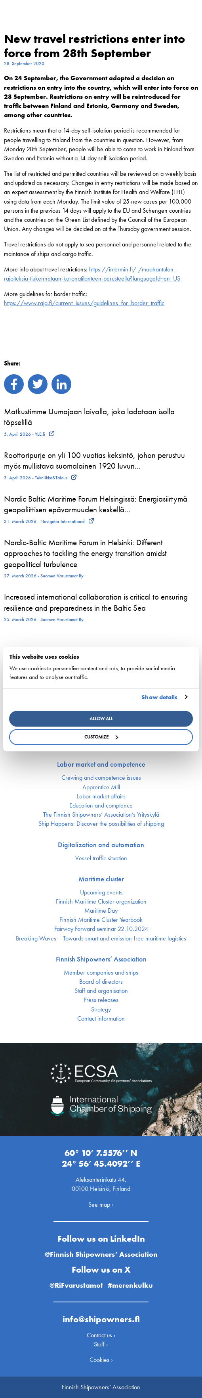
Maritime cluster (101, 879)
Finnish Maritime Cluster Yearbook (101, 920)
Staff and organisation (101, 991)
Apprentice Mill (101, 787)
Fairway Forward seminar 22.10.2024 (101, 929)
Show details (159, 697)
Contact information (101, 1018)
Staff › (101, 1344)
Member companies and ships (101, 972)
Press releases (101, 1000)
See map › (101, 1204)
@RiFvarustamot (76, 1285)
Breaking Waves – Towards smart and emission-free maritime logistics (101, 938)
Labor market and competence (101, 764)
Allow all (101, 718)
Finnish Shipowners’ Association (101, 959)
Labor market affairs (101, 796)
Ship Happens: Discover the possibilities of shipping (101, 824)
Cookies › (101, 1360)
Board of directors (101, 982)
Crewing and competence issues (101, 778)
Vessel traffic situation (101, 858)
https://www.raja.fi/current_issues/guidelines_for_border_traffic (84, 303)
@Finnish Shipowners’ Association (101, 1254)
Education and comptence (101, 805)
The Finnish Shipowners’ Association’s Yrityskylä (101, 814)
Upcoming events (101, 892)
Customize (101, 737)
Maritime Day (101, 911)
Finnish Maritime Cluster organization (101, 901)
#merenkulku (130, 1285)
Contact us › (101, 1335)
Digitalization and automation (101, 844)
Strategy (101, 1009)
